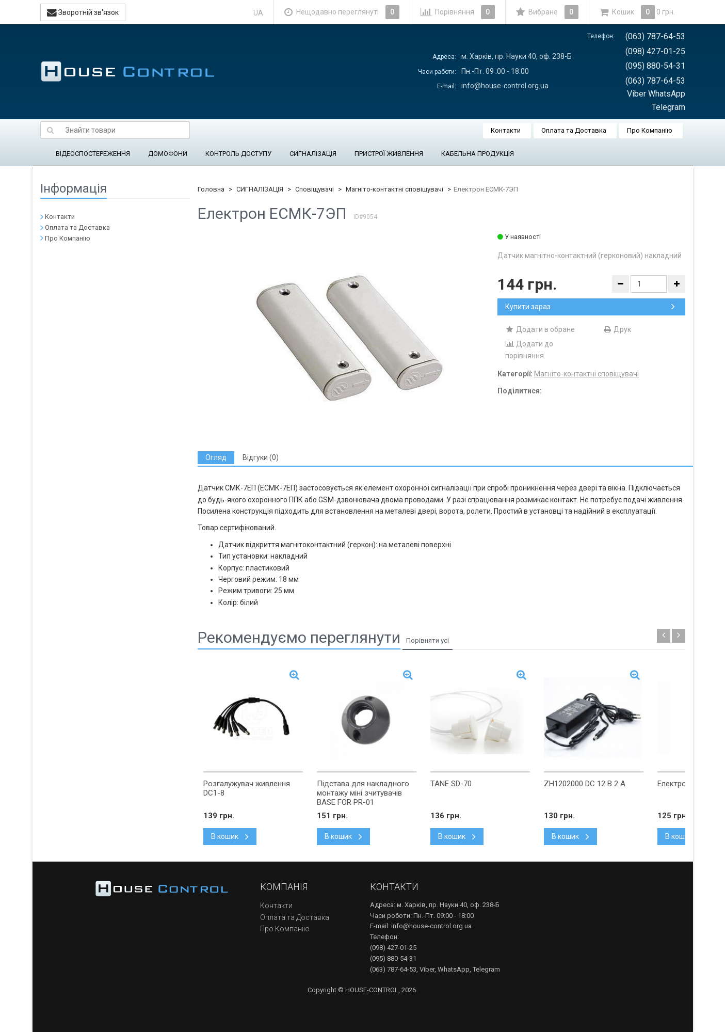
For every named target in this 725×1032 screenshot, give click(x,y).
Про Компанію (649, 130)
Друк (617, 329)
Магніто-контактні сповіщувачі (394, 189)
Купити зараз (590, 307)
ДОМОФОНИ (167, 153)
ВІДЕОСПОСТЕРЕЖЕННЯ (93, 153)
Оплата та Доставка (573, 130)
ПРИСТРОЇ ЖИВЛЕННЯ (389, 153)
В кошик (230, 836)
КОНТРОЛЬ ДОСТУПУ (238, 153)
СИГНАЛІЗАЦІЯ (312, 153)
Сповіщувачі (314, 189)
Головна (211, 189)
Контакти (506, 130)
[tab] (216, 457)
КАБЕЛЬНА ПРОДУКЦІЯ (477, 153)
